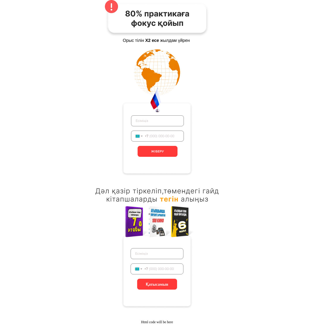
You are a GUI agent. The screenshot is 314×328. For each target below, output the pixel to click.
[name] (157, 120)
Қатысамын (157, 284)
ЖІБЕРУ (157, 151)
